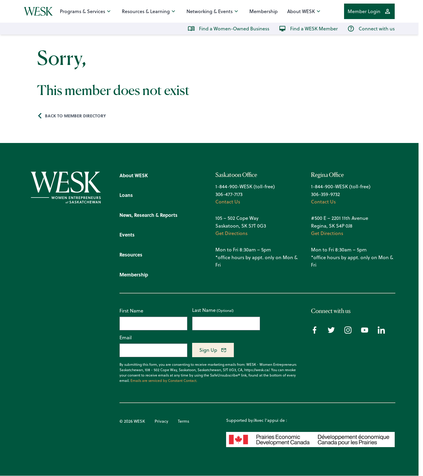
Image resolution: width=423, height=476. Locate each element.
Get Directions (231, 233)
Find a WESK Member (308, 28)
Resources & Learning (149, 11)
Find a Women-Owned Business (228, 28)
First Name (131, 310)
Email (125, 337)
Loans (126, 195)
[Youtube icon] (364, 332)
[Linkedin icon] (381, 332)
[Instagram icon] (348, 332)
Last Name (204, 310)
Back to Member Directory (75, 116)
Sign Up (208, 350)
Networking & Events (213, 11)
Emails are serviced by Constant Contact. (163, 380)
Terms (183, 421)
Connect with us (371, 28)
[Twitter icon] (331, 332)
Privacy (161, 421)
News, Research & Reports (148, 214)
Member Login (369, 11)
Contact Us (227, 201)
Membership (263, 11)
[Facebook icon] (314, 332)
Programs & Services (86, 11)
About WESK (304, 11)
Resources (130, 254)
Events (127, 234)
